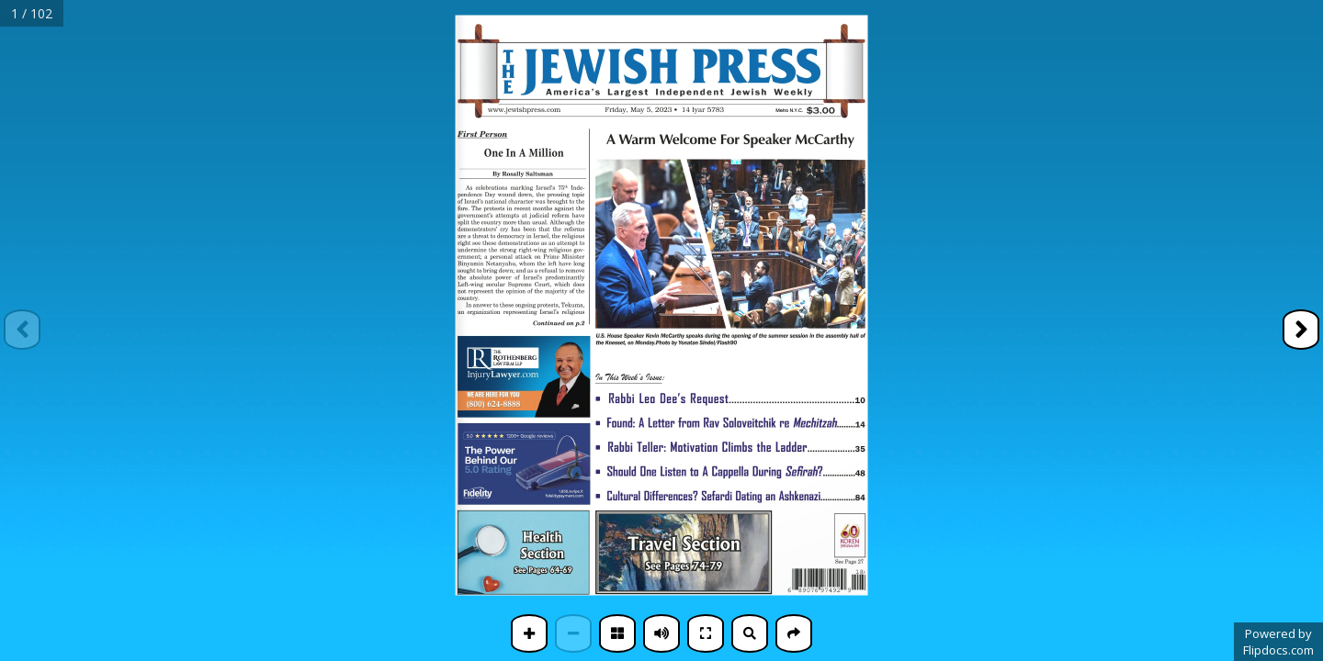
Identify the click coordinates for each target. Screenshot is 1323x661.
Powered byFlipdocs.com (1278, 641)
